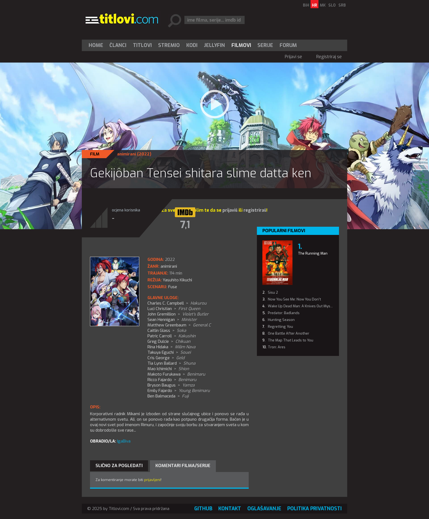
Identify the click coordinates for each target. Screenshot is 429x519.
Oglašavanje (264, 508)
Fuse (172, 287)
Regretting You (280, 326)
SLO (332, 5)
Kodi (192, 45)
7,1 (185, 224)
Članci (117, 45)
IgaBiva (124, 441)
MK (323, 5)
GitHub (203, 508)
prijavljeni (152, 479)
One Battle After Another (288, 333)
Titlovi (142, 45)
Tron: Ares (276, 347)
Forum (288, 45)
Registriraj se (329, 57)
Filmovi (241, 45)
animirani (126, 154)
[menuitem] (97, 45)
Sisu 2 (273, 292)
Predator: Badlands (284, 313)
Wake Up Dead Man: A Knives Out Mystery (302, 306)
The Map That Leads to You (290, 340)
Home (96, 45)
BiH (306, 5)
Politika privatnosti (314, 508)
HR (314, 5)
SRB (342, 5)
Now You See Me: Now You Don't (294, 299)
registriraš (255, 210)
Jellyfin (214, 45)
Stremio (169, 45)
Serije (265, 45)
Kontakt (229, 508)
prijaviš (229, 210)
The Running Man (312, 253)
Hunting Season (281, 319)
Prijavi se (293, 57)
